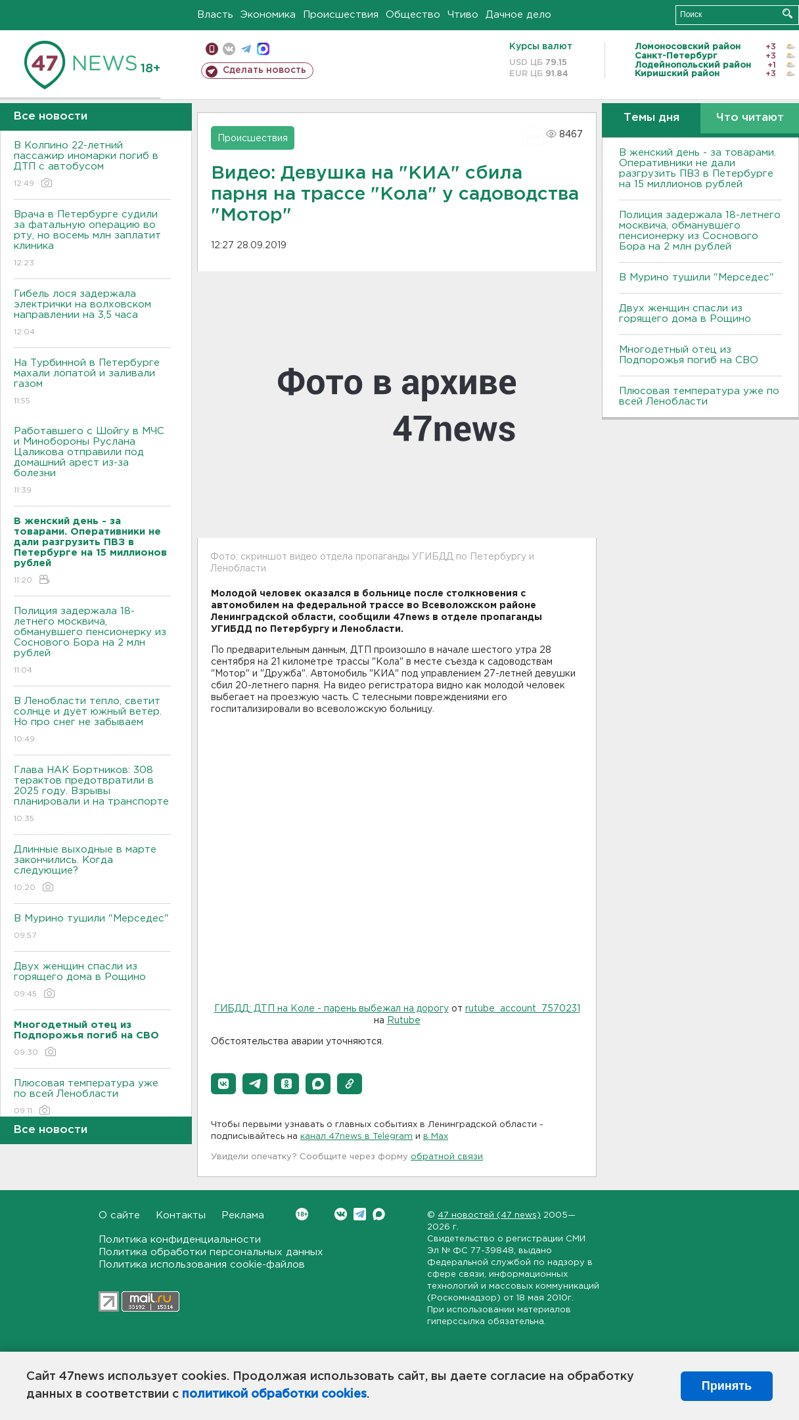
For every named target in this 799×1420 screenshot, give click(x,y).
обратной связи (447, 1157)
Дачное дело (518, 15)
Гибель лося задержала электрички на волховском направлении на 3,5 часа (92, 314)
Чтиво (462, 15)
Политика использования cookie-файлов (202, 1264)
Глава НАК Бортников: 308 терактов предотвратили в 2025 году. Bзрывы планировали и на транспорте (92, 795)
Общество (413, 15)
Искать (787, 13)
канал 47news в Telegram (356, 1136)
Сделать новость (264, 70)
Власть (215, 15)
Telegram (360, 1214)
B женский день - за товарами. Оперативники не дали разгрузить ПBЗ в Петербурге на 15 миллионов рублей (697, 168)
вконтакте (229, 49)
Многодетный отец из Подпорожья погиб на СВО (688, 355)
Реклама (242, 1215)
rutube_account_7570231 (522, 1009)
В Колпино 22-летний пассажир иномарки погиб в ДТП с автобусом (92, 165)
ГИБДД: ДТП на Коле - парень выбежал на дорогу (331, 1009)
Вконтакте (302, 1214)
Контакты (181, 1215)
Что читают (750, 118)
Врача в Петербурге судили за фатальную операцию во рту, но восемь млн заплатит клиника (92, 239)
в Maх (435, 1136)
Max (379, 1214)
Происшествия (340, 15)
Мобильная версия (212, 49)
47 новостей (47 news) (489, 1215)
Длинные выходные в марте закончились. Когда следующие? (92, 869)
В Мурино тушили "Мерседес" (92, 927)
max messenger (263, 49)
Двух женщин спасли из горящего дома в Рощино (92, 981)
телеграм (246, 49)
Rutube (404, 1021)
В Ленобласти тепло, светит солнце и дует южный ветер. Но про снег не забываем (92, 721)
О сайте (119, 1215)
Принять (727, 1385)
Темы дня (651, 118)
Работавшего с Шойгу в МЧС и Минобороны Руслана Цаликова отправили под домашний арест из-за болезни (92, 461)
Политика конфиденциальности (180, 1239)
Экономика (268, 15)
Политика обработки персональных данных (211, 1252)
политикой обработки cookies (274, 1394)
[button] (223, 1083)
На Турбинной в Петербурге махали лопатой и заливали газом (92, 383)
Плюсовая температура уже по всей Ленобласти (92, 1098)
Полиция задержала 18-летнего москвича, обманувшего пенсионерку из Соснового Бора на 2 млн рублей (92, 641)
